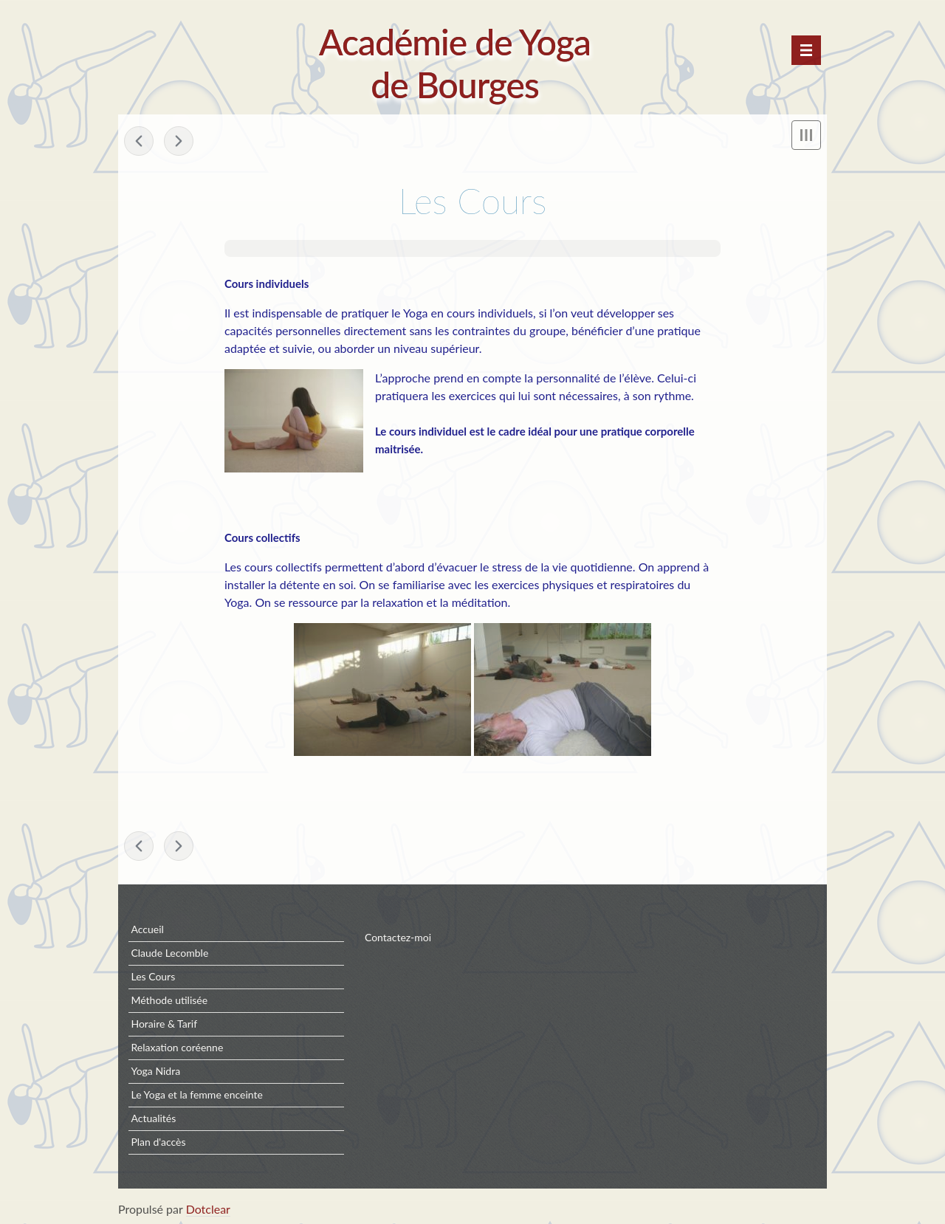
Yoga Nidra (155, 1071)
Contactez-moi (398, 937)
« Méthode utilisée (139, 141)
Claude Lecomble (169, 952)
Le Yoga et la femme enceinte (197, 1094)
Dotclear (208, 1209)
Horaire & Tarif (164, 1023)
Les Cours (153, 976)
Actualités (153, 1118)
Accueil (147, 929)
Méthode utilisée (169, 1000)
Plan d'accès (158, 1141)
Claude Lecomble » (178, 141)
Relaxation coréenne (177, 1047)
